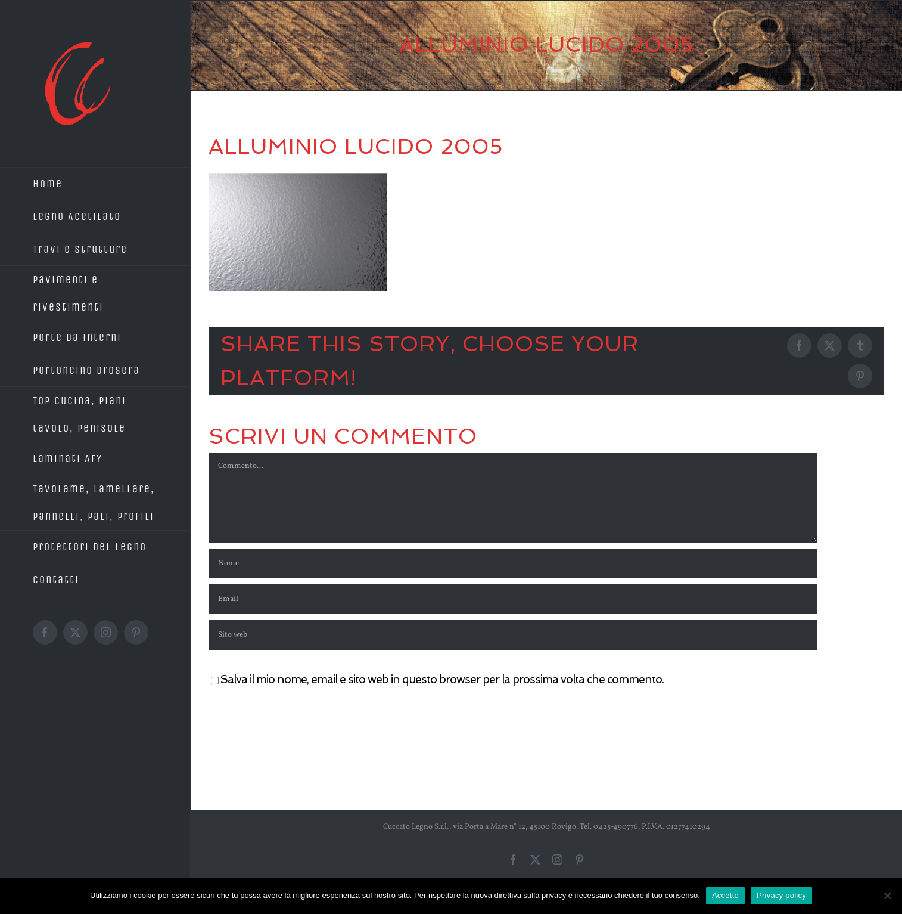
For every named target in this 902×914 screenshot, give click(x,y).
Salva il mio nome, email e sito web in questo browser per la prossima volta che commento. (442, 679)
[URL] (513, 635)
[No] (887, 895)
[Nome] (513, 563)
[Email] (513, 599)
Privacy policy (781, 895)
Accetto (725, 895)
